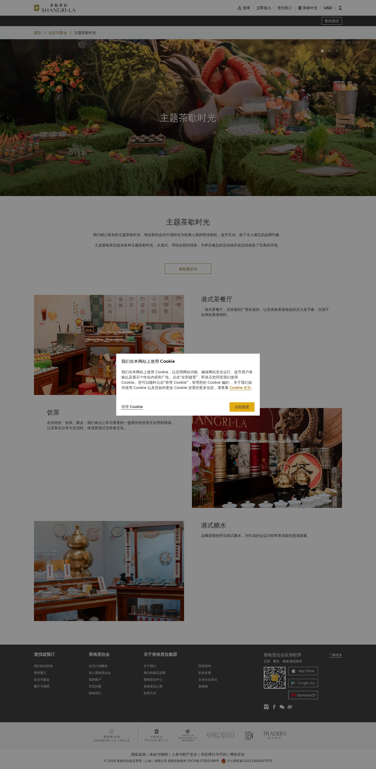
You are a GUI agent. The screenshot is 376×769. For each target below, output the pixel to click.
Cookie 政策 (240, 387)
